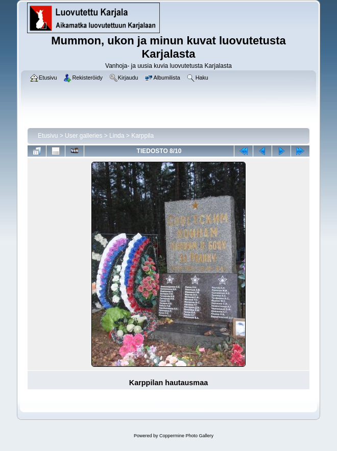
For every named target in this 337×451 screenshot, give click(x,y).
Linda (116, 135)
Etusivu (48, 135)
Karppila (142, 135)
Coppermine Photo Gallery (186, 435)
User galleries (83, 135)
